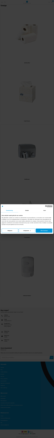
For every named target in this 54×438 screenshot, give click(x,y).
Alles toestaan (44, 230)
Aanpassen (27, 230)
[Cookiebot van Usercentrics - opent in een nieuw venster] (46, 206)
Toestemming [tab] (9, 210)
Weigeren (10, 230)
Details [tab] (27, 210)
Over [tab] (44, 210)
